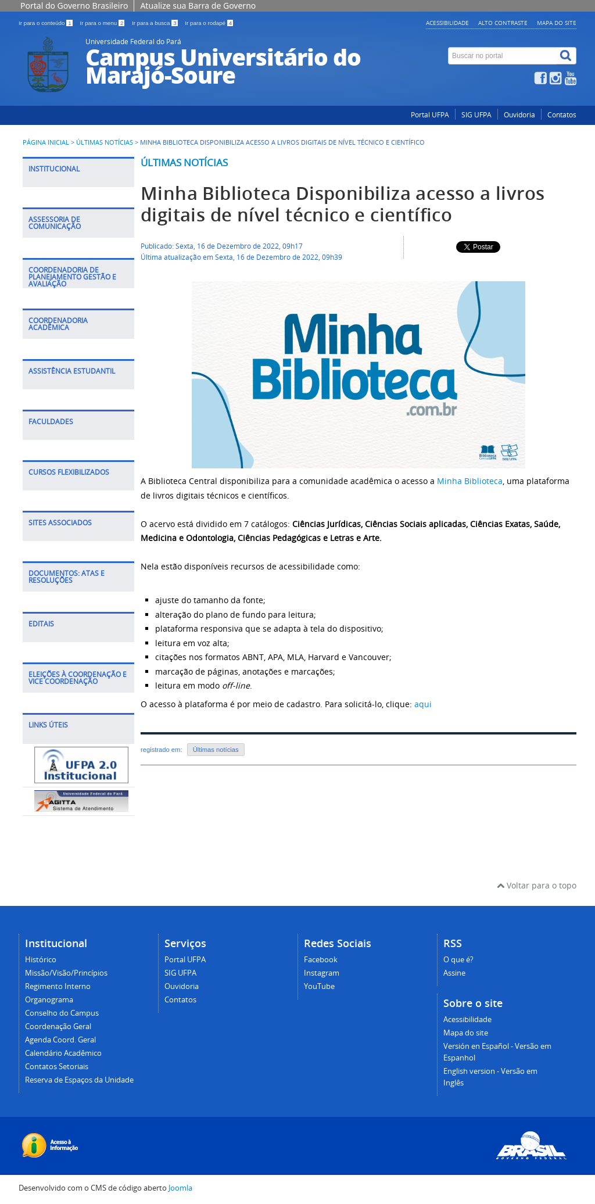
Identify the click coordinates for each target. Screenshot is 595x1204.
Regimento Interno (58, 986)
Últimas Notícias (104, 142)
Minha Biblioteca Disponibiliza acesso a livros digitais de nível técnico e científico (342, 204)
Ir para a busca (155, 23)
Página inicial (46, 142)
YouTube (319, 986)
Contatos (561, 115)
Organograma (49, 1000)
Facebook (321, 960)
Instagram (321, 973)
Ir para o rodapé (209, 23)
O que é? (458, 960)
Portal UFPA (430, 115)
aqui (423, 703)
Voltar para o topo (536, 885)
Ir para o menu (103, 23)
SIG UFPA (476, 115)
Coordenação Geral (58, 1026)
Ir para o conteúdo (46, 23)
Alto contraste (503, 23)
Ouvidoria (519, 115)
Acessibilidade (447, 23)
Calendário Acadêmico (63, 1053)
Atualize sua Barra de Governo (198, 5)
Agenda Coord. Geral (60, 1040)
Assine (454, 973)
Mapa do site (556, 23)
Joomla (180, 1188)
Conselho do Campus (62, 1013)
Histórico (40, 960)
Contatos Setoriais (56, 1067)
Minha (449, 480)
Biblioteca (482, 480)
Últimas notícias (184, 162)
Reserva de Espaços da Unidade (79, 1080)
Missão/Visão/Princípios (66, 973)
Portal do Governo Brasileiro (74, 5)
